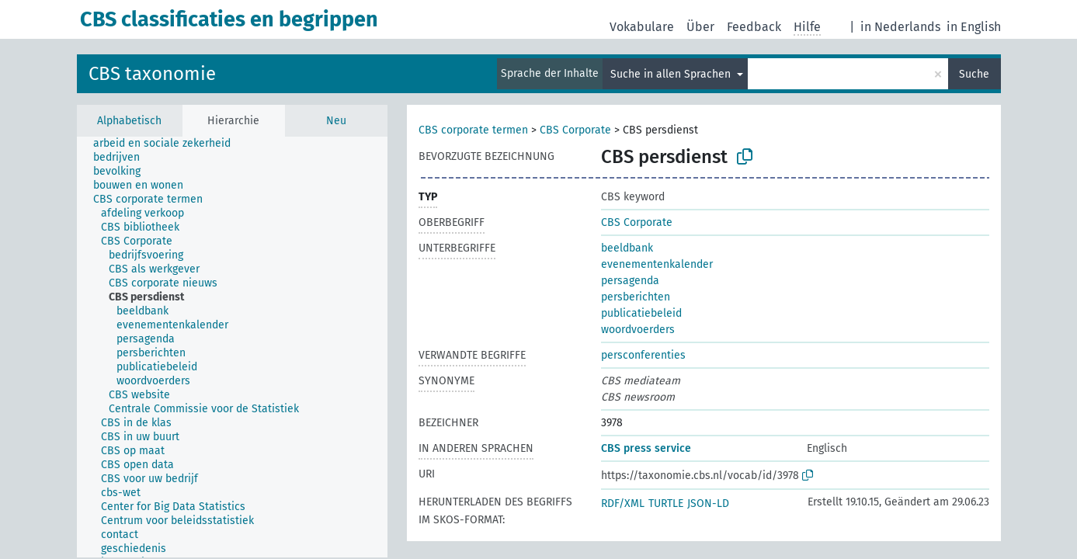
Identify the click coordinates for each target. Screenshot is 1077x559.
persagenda (630, 280)
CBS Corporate (575, 130)
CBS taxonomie (152, 74)
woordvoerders (638, 329)
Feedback (754, 26)
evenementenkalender (657, 264)
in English (974, 26)
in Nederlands (900, 26)
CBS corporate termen (473, 130)
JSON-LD (708, 503)
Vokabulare (642, 26)
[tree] (232, 347)
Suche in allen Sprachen (672, 74)
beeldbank (627, 248)
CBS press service (646, 448)
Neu (336, 120)
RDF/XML (622, 503)
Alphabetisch (129, 120)
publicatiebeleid (641, 313)
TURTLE (665, 503)
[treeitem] (168, 144)
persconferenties (643, 355)
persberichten (635, 297)
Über (700, 26)
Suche (974, 74)
